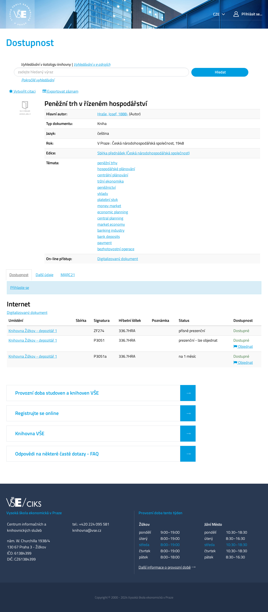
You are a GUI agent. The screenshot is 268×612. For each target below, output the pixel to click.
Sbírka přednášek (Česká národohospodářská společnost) (143, 153)
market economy (111, 224)
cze (216, 14)
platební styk (107, 199)
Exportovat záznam (60, 91)
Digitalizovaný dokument (117, 259)
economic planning (112, 212)
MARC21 (68, 275)
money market (109, 206)
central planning (110, 218)
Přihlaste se (19, 287)
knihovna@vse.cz (86, 530)
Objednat (243, 346)
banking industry (110, 230)
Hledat (220, 72)
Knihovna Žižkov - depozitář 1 (33, 331)
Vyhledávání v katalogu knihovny (46, 64)
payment (104, 243)
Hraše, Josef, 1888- (112, 114)
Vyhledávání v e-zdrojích (92, 64)
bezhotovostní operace (115, 249)
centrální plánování (112, 175)
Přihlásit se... (247, 14)
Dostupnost (18, 275)
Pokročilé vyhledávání (37, 80)
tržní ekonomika (110, 181)
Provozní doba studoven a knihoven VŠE (57, 393)
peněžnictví (106, 187)
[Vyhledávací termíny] (101, 72)
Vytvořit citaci (22, 91)
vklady (102, 193)
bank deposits (108, 236)
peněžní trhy (107, 163)
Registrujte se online (37, 413)
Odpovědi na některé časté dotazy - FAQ (57, 453)
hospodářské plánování (116, 169)
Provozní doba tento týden (160, 513)
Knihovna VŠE (29, 433)
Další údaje (44, 275)
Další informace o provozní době (165, 567)
